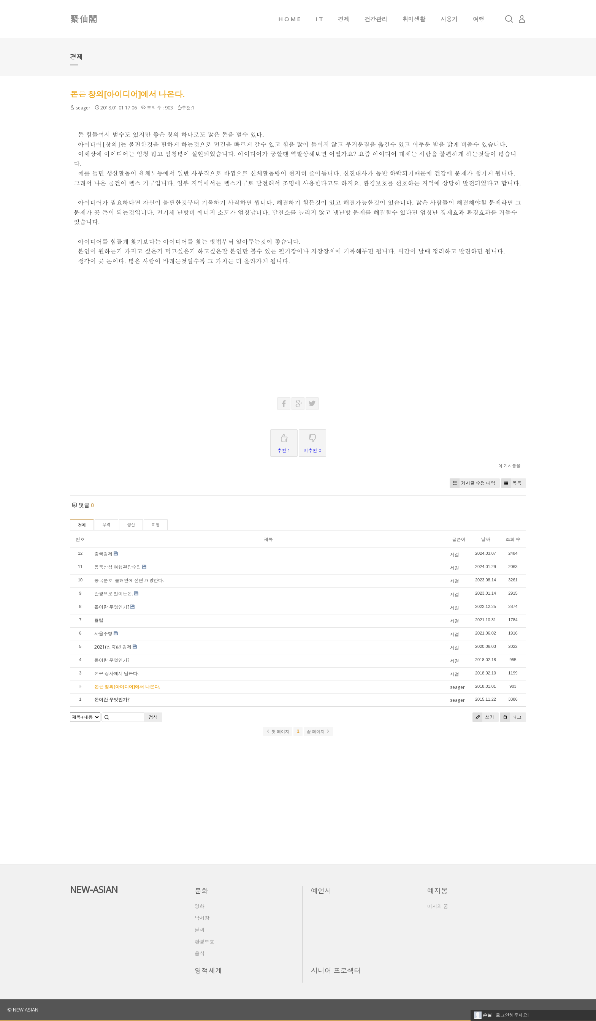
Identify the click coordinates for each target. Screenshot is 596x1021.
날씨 (199, 929)
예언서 (321, 890)
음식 (199, 953)
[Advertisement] (298, 319)
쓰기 (483, 717)
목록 (511, 483)
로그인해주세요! (512, 1015)
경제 (343, 19)
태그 (511, 717)
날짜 (485, 539)
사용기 (449, 19)
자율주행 (103, 633)
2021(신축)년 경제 (113, 647)
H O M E (289, 19)
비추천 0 (312, 442)
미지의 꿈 (437, 906)
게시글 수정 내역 (472, 483)
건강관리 (376, 19)
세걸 (454, 554)
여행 (478, 19)
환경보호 (204, 941)
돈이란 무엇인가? (111, 607)
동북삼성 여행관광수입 (117, 567)
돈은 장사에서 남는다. (116, 673)
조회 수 (513, 539)
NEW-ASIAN (94, 889)
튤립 (98, 620)
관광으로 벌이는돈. (113, 593)
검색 (153, 717)
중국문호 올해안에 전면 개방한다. (129, 580)
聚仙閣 (83, 19)
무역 (107, 525)
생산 (131, 525)
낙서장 (202, 918)
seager (83, 107)
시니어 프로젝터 (336, 970)
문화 (201, 890)
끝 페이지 (318, 731)
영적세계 (208, 970)
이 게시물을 (509, 466)
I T (319, 19)
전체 (82, 525)
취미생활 (414, 19)
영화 (199, 906)
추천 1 (283, 442)
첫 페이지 (277, 731)
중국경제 (103, 554)
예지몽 (437, 890)
